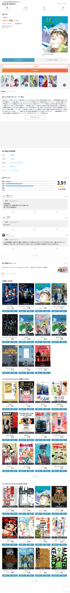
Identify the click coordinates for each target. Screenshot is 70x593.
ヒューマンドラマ (14, 170)
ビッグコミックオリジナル (16, 162)
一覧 (65, 177)
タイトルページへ (35, 117)
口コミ (8, 91)
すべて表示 (35, 255)
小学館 (12, 159)
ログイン (63, 8)
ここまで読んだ (18, 60)
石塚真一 (5, 17)
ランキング (26, 8)
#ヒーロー (9, 23)
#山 (4, 23)
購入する (35, 70)
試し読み (35, 66)
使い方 (60, 3)
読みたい (6, 311)
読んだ (14, 311)
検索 (44, 8)
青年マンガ (13, 166)
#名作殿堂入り (18, 23)
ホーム (7, 8)
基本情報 (3, 91)
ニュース (14, 91)
